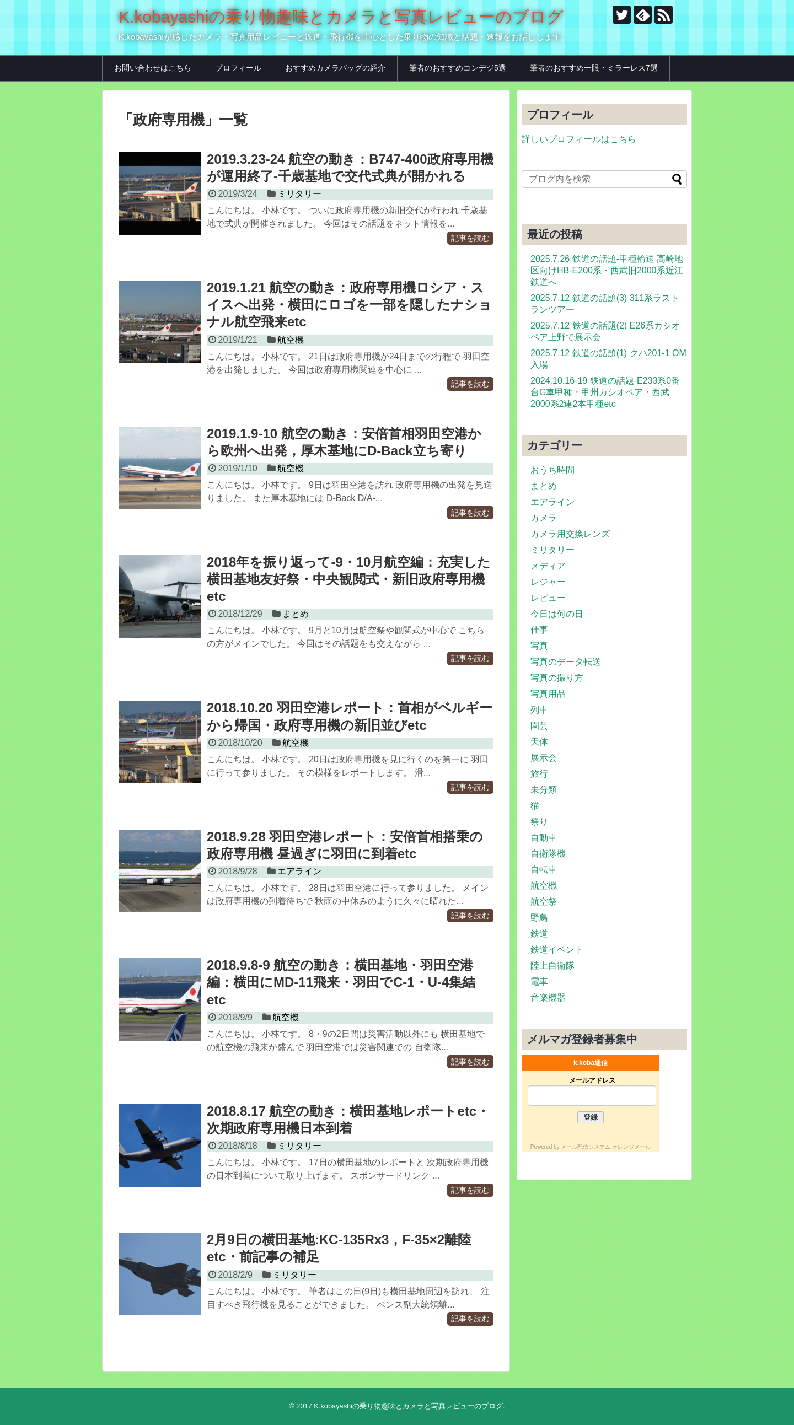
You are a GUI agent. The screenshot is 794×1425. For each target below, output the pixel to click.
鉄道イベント (556, 949)
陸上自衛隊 (552, 965)
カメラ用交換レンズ (570, 534)
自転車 (543, 869)
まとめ (295, 614)
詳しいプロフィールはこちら (579, 139)
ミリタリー (299, 193)
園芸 (539, 725)
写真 (539, 645)
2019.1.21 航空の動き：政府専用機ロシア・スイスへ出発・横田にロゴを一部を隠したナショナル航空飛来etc (349, 304)
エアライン (299, 871)
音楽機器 (548, 997)
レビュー (548, 598)
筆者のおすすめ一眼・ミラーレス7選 (594, 67)
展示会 (543, 757)
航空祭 (543, 901)
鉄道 (539, 933)
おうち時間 (552, 470)
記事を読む (470, 238)
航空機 (290, 340)
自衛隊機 (548, 853)
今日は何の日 (556, 614)
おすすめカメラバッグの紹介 (335, 67)
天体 (539, 741)
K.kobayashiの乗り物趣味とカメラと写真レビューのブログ (341, 17)
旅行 (539, 773)
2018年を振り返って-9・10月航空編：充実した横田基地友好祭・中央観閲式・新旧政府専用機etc (349, 579)
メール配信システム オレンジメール (606, 1147)
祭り (539, 821)
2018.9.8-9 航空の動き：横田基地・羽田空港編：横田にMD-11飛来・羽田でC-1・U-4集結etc (341, 982)
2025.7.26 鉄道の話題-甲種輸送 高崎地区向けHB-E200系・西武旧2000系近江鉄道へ (606, 270)
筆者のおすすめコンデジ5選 (457, 67)
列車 (539, 709)
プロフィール (238, 67)
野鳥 (539, 917)
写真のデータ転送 (565, 661)
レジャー (548, 582)
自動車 (543, 837)
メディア (548, 566)
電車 (539, 981)
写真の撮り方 (556, 677)
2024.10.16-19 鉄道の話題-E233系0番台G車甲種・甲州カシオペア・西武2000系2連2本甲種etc (605, 392)
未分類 (543, 789)
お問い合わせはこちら (152, 67)
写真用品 (548, 693)
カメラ (543, 518)
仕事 (539, 629)
